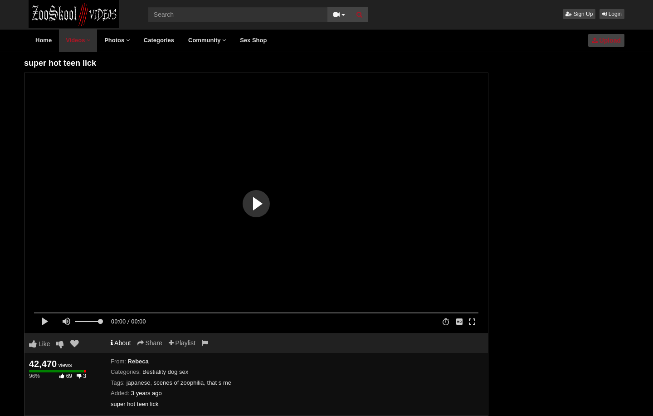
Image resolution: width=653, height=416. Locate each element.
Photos (117, 40)
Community (207, 40)
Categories (159, 40)
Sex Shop (253, 40)
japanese (139, 382)
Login (612, 14)
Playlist (182, 343)
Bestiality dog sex (165, 371)
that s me (219, 382)
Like (39, 343)
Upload (606, 40)
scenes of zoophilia (179, 382)
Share (149, 343)
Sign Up (579, 14)
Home (43, 40)
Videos (78, 40)
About (121, 343)
